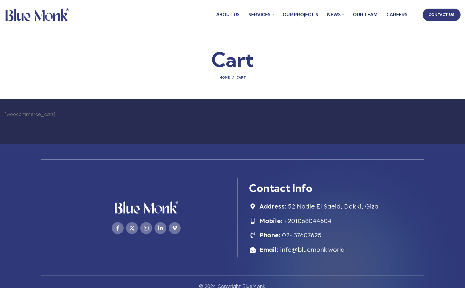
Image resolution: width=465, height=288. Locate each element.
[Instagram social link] (146, 228)
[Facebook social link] (118, 228)
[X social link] (132, 228)
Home (224, 77)
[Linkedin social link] (160, 228)
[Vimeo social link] (175, 228)
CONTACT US (442, 14)
